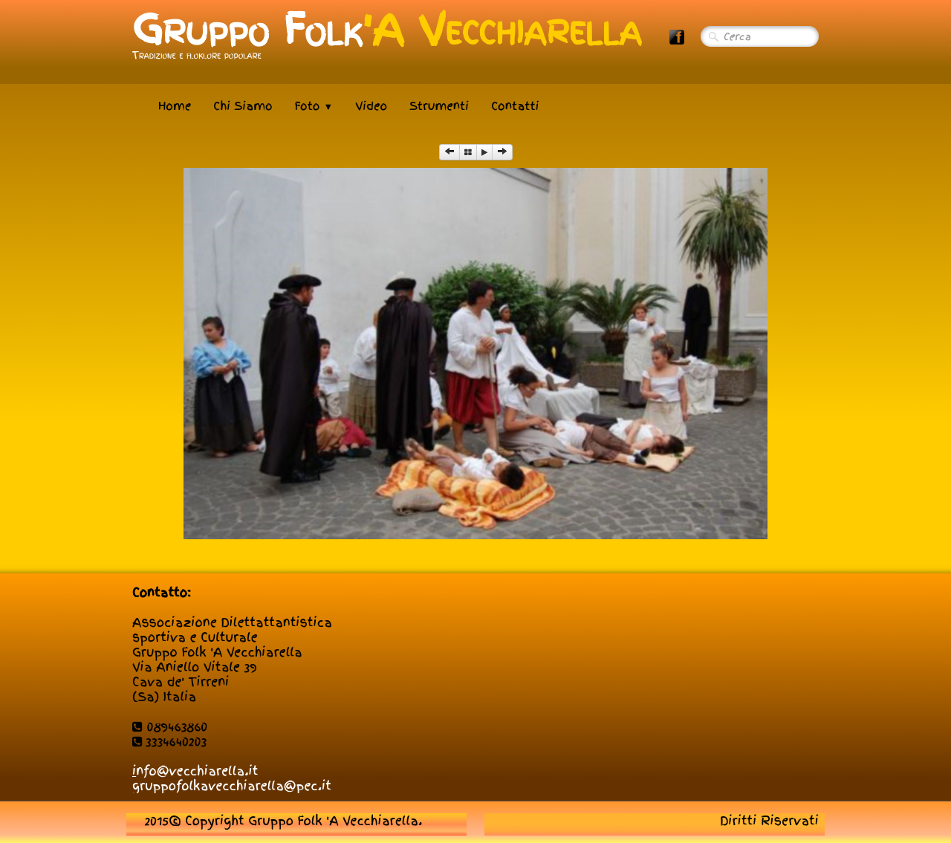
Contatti (515, 106)
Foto (314, 106)
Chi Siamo (242, 106)
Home (174, 106)
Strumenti (439, 106)
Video (371, 106)
